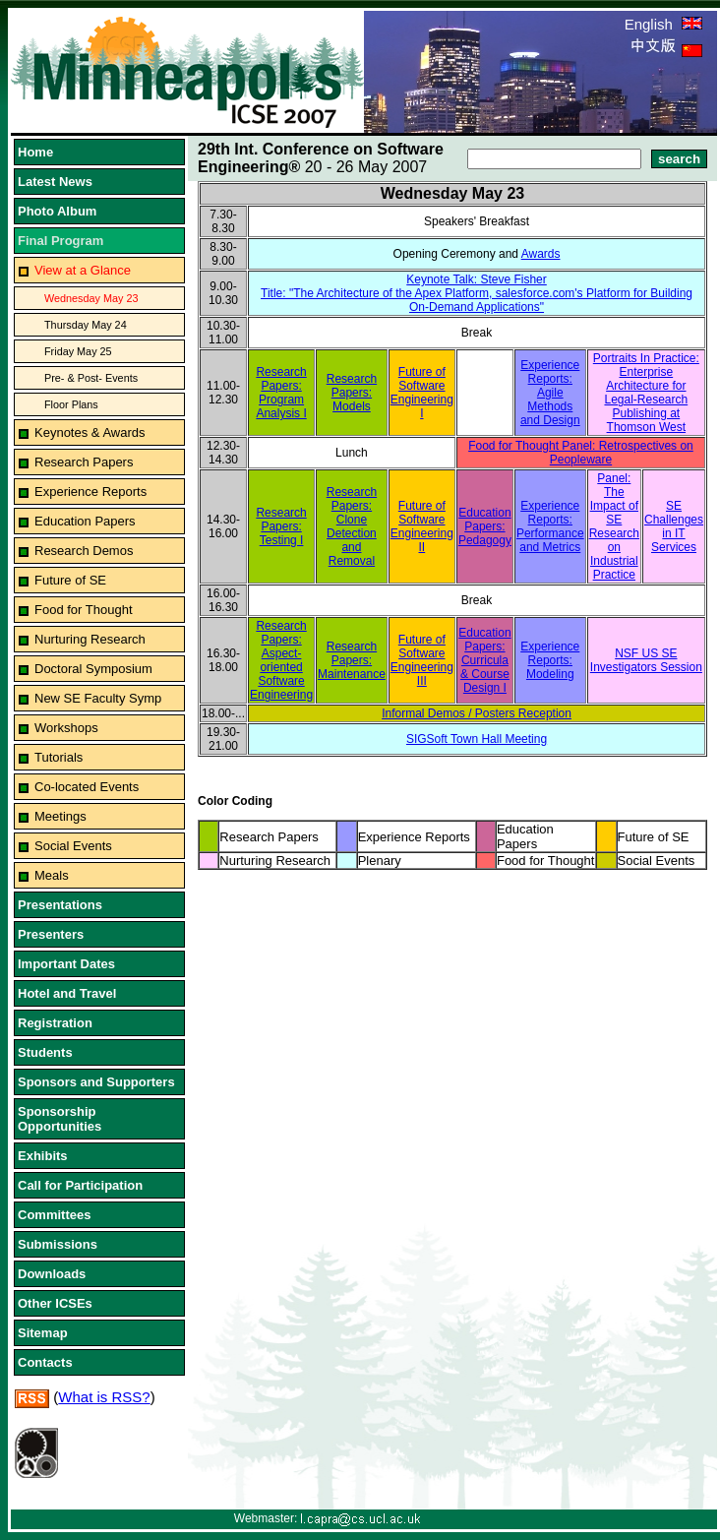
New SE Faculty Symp (97, 698)
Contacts (45, 1362)
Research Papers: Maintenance (352, 660)
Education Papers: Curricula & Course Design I (484, 660)
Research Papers (83, 462)
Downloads (52, 1273)
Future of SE (70, 580)
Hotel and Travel (67, 993)
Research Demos (83, 550)
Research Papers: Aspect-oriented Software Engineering (281, 660)
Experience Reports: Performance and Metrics (550, 526)
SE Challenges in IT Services (673, 526)
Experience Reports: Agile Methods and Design (550, 392)
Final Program (60, 240)
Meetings (60, 816)
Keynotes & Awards (90, 432)
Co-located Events (86, 786)
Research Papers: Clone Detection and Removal (352, 526)
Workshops (66, 727)
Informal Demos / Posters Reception (476, 713)
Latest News (55, 181)
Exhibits (43, 1155)
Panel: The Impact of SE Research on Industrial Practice (614, 526)
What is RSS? (104, 1396)
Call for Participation (80, 1185)
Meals (51, 875)
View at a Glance (82, 270)
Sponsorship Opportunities (59, 1119)
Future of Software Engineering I (421, 392)
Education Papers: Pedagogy (484, 526)
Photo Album (57, 211)
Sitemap (43, 1332)
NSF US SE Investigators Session (646, 660)
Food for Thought (83, 609)
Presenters (51, 934)
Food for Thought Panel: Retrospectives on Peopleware (580, 452)
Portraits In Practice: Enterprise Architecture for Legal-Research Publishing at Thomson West (646, 392)
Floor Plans (71, 404)
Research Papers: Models (352, 392)
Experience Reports (90, 491)
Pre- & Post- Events (91, 378)
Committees (54, 1214)
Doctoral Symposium (93, 668)
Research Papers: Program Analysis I (281, 392)
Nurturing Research (90, 639)
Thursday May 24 (85, 325)
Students (45, 1052)
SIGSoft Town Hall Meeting (476, 739)
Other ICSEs (55, 1303)
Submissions (57, 1244)
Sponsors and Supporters (96, 1082)
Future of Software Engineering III (421, 660)
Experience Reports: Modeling (549, 660)
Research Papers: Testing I (281, 526)
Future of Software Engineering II (421, 526)
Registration (55, 1023)
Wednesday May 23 (91, 298)
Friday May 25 (78, 351)
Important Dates (66, 963)
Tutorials (58, 757)
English (663, 24)
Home (35, 152)
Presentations (60, 904)
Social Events (73, 845)
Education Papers (85, 521)
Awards (541, 254)
